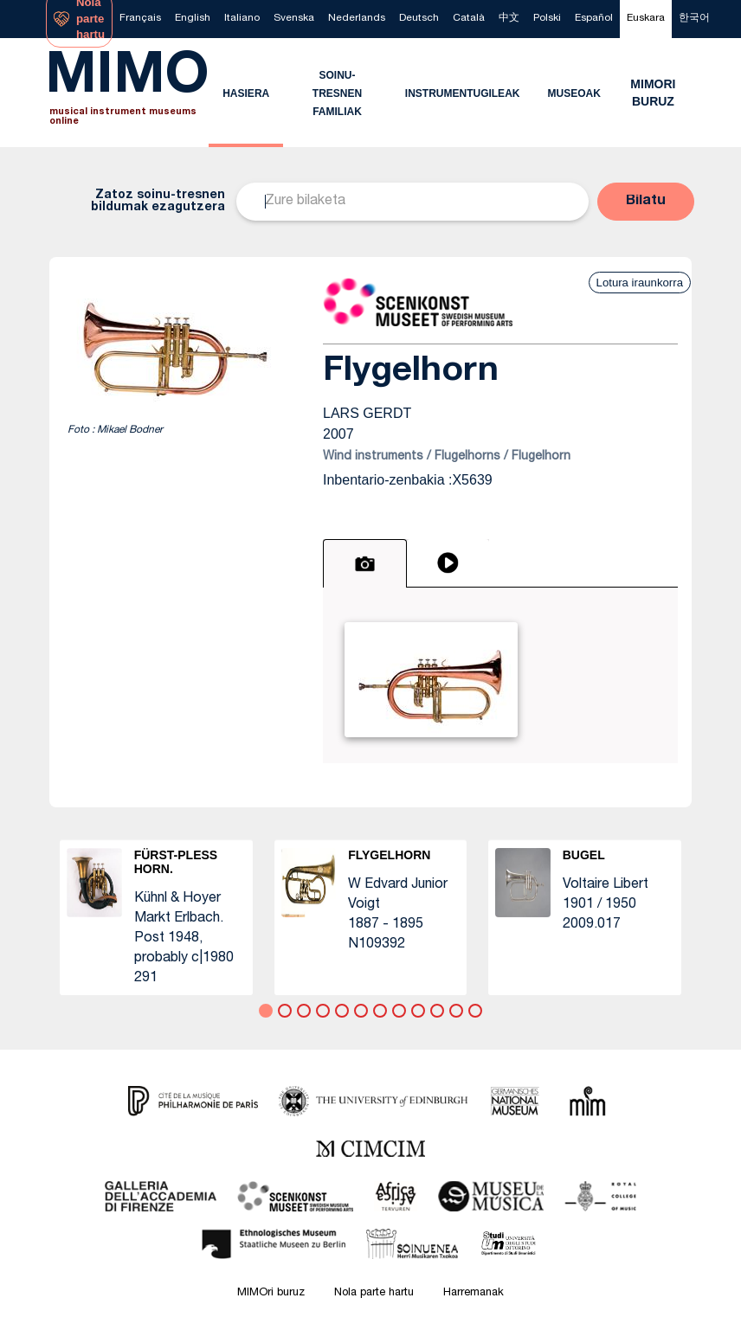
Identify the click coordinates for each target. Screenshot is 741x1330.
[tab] (365, 563)
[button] (645, 202)
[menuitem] (140, 19)
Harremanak (473, 1293)
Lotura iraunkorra (639, 282)
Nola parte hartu (374, 1293)
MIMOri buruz (271, 1293)
